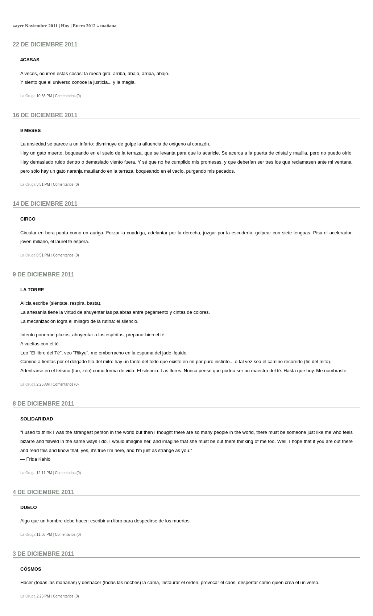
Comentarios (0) (68, 96)
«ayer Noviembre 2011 (35, 25)
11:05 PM (44, 535)
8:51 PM (43, 255)
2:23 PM (43, 596)
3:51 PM (43, 184)
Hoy (65, 25)
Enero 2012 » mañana (95, 25)
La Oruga (32, 12)
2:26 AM (43, 384)
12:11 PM (44, 473)
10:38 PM (44, 96)
